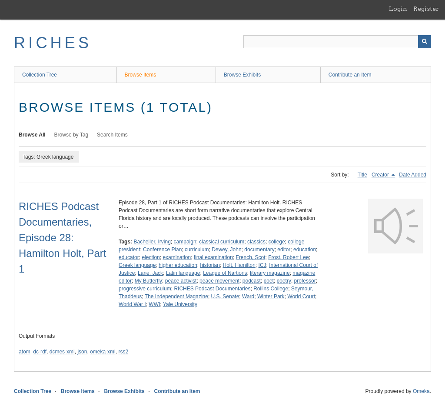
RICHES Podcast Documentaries (212, 289)
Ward (248, 296)
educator (129, 257)
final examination (213, 257)
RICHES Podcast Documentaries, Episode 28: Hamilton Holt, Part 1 (62, 237)
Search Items (112, 135)
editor (283, 249)
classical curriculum (221, 242)
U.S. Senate (225, 296)
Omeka (421, 391)
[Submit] (424, 41)
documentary (259, 249)
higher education (178, 265)
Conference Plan (162, 249)
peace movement (219, 281)
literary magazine (269, 273)
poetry (284, 281)
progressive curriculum (145, 289)
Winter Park (271, 296)
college (277, 242)
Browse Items (140, 75)
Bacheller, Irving (151, 242)
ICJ (262, 265)
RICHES (53, 43)
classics (256, 242)
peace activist (181, 281)
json (82, 352)
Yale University (180, 304)
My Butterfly (148, 281)
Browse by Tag (71, 135)
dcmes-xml (62, 352)
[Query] (337, 41)
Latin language (183, 273)
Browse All (32, 135)
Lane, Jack (150, 273)
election (150, 257)
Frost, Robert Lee (288, 257)
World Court (301, 296)
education (304, 249)
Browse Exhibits (242, 75)
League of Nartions (225, 273)
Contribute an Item (350, 75)
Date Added (412, 175)
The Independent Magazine (176, 296)
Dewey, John (226, 249)
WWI (154, 304)
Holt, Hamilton (239, 265)
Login (398, 8)
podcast (251, 281)
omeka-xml (103, 352)
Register (426, 8)
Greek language (137, 265)
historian (209, 265)
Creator (381, 175)
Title (362, 175)
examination (177, 257)
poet (269, 281)
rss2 (123, 352)
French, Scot (251, 257)
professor (305, 281)
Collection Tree (39, 75)
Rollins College (270, 289)
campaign (185, 242)
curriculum (197, 249)
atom (24, 352)
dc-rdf (39, 352)
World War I (132, 304)
